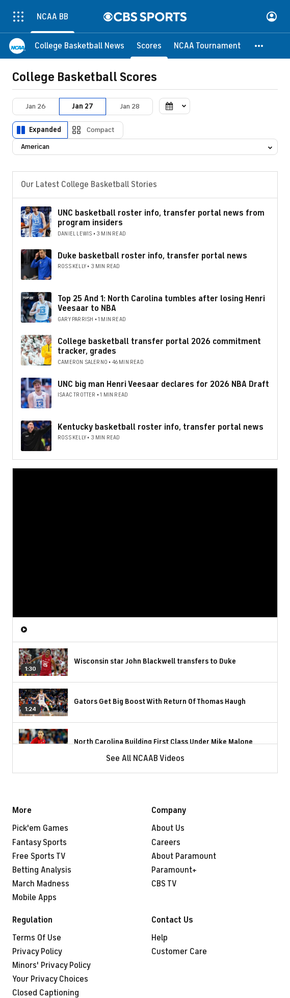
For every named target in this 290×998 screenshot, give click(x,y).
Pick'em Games (40, 828)
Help (159, 938)
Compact (101, 129)
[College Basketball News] (79, 46)
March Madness (40, 884)
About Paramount (183, 856)
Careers (165, 842)
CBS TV (164, 884)
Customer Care (179, 952)
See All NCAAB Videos (145, 758)
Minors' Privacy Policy (51, 965)
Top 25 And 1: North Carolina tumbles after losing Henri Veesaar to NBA (161, 303)
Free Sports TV (39, 856)
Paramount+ (174, 870)
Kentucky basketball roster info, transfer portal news (160, 427)
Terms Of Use (36, 938)
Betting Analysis (41, 870)
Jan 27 (82, 106)
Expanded (45, 129)
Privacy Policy (37, 952)
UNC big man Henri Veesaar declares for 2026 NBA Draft (163, 384)
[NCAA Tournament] (207, 46)
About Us (167, 828)
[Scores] (149, 46)
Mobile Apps (34, 897)
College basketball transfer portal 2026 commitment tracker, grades (159, 346)
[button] (259, 46)
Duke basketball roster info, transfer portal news (152, 256)
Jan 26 (35, 106)
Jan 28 (130, 106)
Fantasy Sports (39, 842)
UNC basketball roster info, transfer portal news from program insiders (161, 218)
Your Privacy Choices (50, 979)
